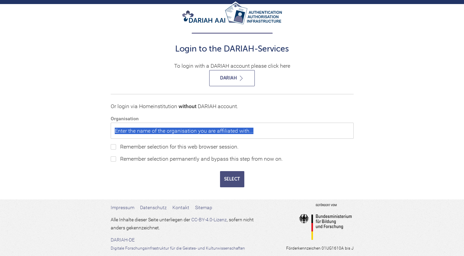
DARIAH (232, 78)
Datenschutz (153, 207)
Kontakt (180, 207)
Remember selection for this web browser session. (179, 146)
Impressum (122, 207)
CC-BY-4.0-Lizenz (209, 219)
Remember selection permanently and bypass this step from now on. (201, 159)
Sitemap (203, 207)
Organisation (125, 118)
